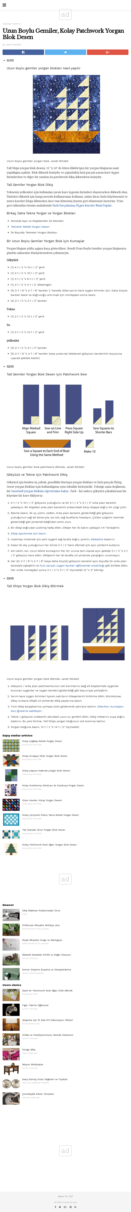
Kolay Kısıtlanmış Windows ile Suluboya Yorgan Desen (53, 785)
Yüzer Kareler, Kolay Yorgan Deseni (42, 800)
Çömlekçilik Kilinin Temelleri (38, 1094)
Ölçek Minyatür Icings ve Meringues (42, 940)
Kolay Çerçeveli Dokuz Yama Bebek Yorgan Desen (50, 815)
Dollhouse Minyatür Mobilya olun (41, 925)
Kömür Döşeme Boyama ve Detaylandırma (46, 969)
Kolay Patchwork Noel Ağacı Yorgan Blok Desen (49, 844)
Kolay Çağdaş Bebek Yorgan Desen (42, 741)
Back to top (65, 1196)
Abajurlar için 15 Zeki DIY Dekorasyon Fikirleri (47, 1020)
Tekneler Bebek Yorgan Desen (30, 226)
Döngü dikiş (28, 1049)
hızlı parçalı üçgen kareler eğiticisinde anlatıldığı (72, 565)
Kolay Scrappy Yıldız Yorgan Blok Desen (44, 756)
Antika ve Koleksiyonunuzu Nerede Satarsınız (47, 1035)
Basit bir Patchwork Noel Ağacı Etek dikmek (47, 990)
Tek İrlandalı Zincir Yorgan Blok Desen (43, 829)
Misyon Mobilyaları (32, 1064)
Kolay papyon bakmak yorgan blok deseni (46, 770)
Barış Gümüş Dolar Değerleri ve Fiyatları (45, 1079)
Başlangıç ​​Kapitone (12, 24)
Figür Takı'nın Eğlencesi (35, 1005)
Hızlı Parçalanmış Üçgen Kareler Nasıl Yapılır (82, 205)
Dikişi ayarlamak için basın (28, 533)
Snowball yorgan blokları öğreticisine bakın (39, 491)
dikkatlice (97, 539)
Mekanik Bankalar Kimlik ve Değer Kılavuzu (46, 954)
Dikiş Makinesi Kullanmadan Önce (41, 910)
